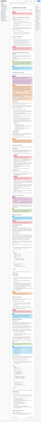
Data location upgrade (37, 28)
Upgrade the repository (37, 21)
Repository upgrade (38, 24)
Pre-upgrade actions (14, 417)
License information (3, 21)
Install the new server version (38, 12)
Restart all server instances (37, 29)
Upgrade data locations (37, 25)
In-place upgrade (38, 17)
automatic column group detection (18, 235)
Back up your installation (37, 9)
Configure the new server (38, 16)
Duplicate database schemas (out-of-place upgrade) (38, 11)
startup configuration (17, 153)
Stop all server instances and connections (37, 7)
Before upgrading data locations (38, 27)
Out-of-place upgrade (37, 15)
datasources (13, 341)
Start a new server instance (38, 20)
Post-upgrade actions (30, 417)
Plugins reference (3, 19)
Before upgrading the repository (38, 23)
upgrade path (26, 13)
